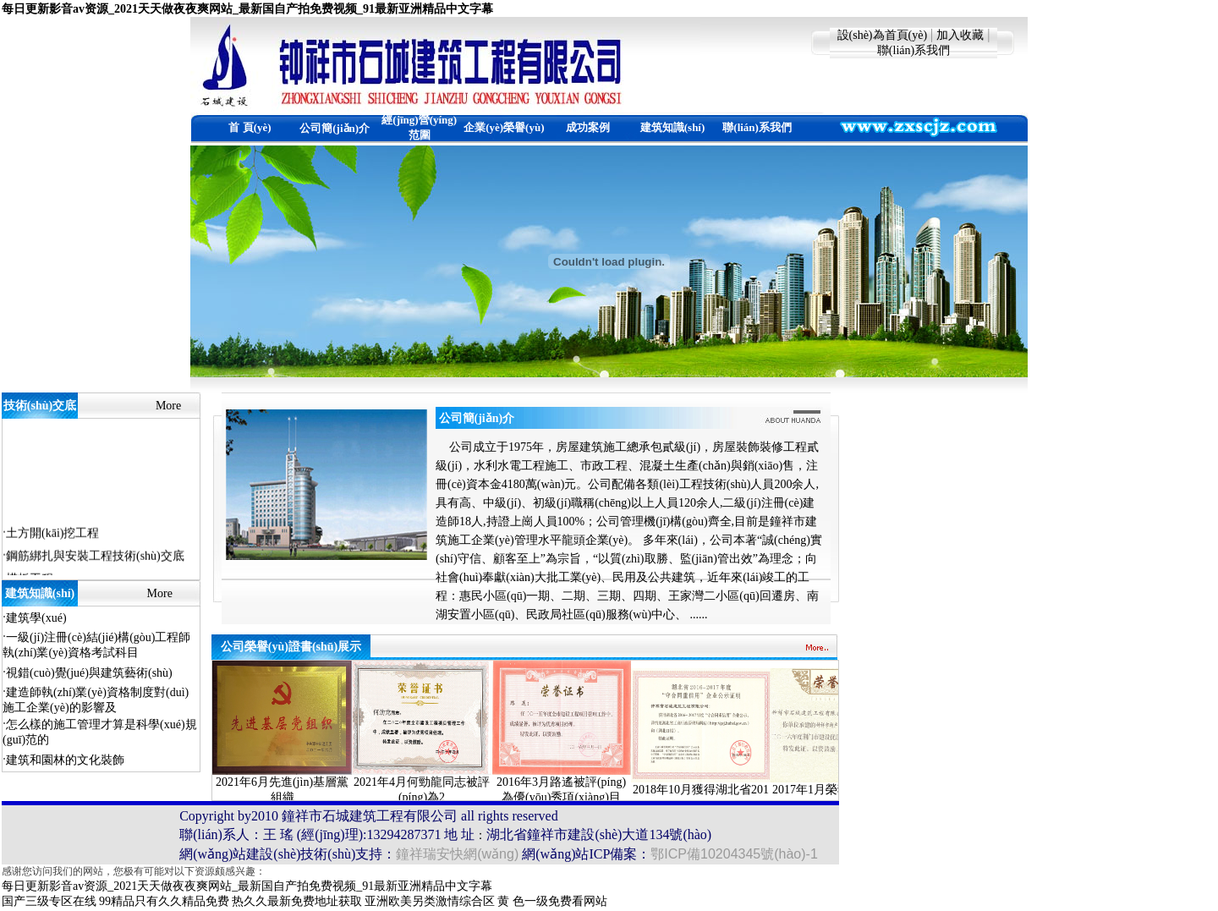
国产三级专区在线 (49, 901)
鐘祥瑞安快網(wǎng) (457, 854)
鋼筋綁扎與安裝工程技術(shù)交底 (95, 557)
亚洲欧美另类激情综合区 (430, 901)
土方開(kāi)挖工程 (52, 534)
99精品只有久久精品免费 (164, 901)
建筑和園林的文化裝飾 (65, 760)
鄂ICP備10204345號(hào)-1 (733, 854)
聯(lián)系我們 (913, 50)
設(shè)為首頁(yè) (882, 35)
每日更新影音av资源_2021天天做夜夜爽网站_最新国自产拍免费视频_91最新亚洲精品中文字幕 (247, 9)
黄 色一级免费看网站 (552, 901)
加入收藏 (960, 35)
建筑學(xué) (36, 618)
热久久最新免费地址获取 (297, 901)
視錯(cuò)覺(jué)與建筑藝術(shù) (89, 673)
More (168, 405)
